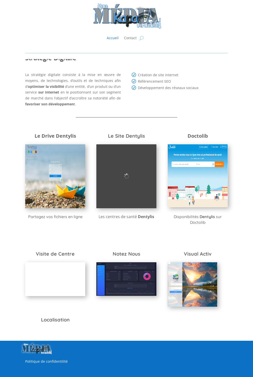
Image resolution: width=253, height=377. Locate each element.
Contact (130, 38)
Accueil (113, 38)
